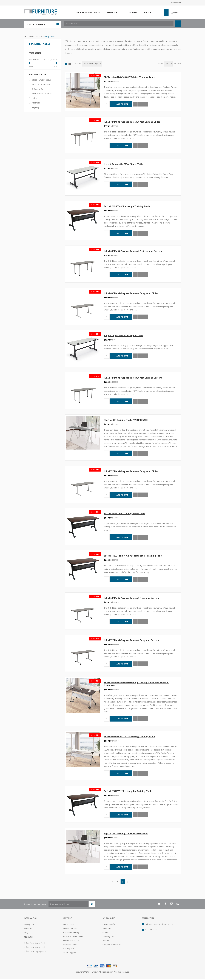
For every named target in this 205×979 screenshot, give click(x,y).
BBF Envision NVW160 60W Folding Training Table (129, 77)
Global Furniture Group (41, 80)
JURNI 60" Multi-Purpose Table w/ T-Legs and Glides (131, 293)
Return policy (68, 948)
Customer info (108, 924)
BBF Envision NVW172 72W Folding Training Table (129, 736)
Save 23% (95, 162)
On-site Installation (71, 940)
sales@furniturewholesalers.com (159, 924)
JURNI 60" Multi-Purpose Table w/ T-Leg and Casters (131, 598)
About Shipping (69, 952)
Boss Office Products (41, 84)
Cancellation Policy (71, 932)
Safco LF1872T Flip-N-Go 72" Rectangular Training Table (133, 555)
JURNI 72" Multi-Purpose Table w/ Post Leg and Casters (133, 377)
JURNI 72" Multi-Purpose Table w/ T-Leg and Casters (131, 640)
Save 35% (95, 638)
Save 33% (95, 120)
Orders (105, 932)
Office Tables (34, 36)
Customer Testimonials (73, 936)
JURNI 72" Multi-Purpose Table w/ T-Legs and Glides (131, 471)
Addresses (106, 928)
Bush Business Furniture (42, 93)
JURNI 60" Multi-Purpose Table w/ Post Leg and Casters (133, 251)
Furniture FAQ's (69, 924)
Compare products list (111, 944)
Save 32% (95, 205)
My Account (176, 2)
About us (28, 928)
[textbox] (118, 23)
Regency (35, 107)
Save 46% (95, 75)
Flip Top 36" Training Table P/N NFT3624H (126, 420)
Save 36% (95, 596)
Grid (66, 64)
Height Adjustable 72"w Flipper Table (123, 335)
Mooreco (36, 103)
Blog (26, 932)
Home (25, 36)
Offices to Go (37, 89)
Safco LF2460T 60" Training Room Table (124, 513)
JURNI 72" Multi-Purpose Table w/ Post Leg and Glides (132, 121)
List (70, 64)
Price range (35, 53)
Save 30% (95, 554)
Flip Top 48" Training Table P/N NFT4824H (126, 833)
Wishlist (105, 940)
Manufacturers (37, 74)
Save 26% (95, 334)
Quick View (135, 104)
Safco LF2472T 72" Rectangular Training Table (128, 791)
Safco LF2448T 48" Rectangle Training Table (127, 206)
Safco (34, 98)
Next (133, 881)
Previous (112, 881)
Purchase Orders (70, 944)
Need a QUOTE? (70, 928)
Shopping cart (108, 936)
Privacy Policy (30, 924)
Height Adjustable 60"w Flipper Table (123, 164)
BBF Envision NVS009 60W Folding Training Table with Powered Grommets (136, 684)
